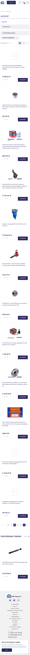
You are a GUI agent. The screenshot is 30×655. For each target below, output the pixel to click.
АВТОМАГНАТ (6, 26)
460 (8, 525)
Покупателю (15, 616)
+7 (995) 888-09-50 (15, 635)
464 (21, 525)
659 (27, 525)
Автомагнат (15, 629)
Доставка (15, 620)
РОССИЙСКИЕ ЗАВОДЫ (8, 33)
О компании (15, 604)
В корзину (23, 79)
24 (10, 43)
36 (12, 43)
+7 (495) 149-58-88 (15, 633)
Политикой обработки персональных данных (14, 646)
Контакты (15, 614)
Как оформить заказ (15, 618)
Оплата (15, 623)
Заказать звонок (12, 637)
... (24, 525)
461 (11, 525)
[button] (26, 536)
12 (9, 43)
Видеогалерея (15, 608)
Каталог (15, 625)
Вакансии (15, 612)
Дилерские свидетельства (15, 610)
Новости (15, 606)
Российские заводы (15, 627)
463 (18, 525)
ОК (7, 650)
